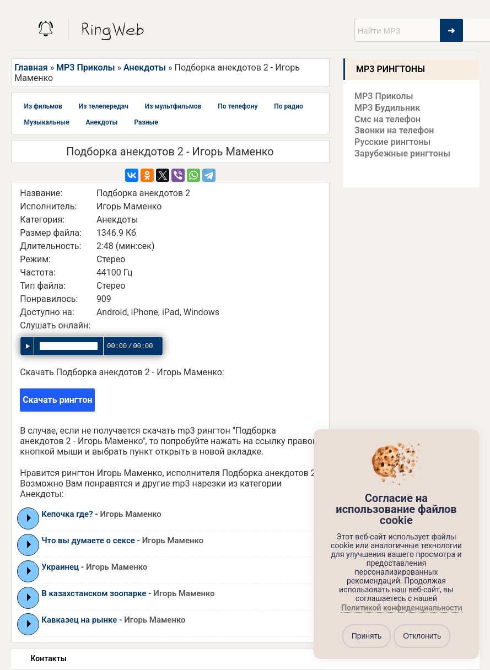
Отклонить (422, 635)
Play (29, 518)
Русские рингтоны (392, 142)
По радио (288, 106)
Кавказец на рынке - (113, 620)
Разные (146, 122)
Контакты (49, 658)
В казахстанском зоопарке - (127, 593)
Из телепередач (103, 106)
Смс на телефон (387, 119)
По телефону (237, 106)
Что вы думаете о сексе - (122, 540)
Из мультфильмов (173, 106)
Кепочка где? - (101, 514)
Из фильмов (43, 106)
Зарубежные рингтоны (402, 153)
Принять (367, 635)
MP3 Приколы (85, 67)
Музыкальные (46, 122)
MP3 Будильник (387, 107)
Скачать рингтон (57, 400)
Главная (30, 67)
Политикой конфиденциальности (401, 607)
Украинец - (94, 567)
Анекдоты (144, 67)
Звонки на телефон (394, 130)
